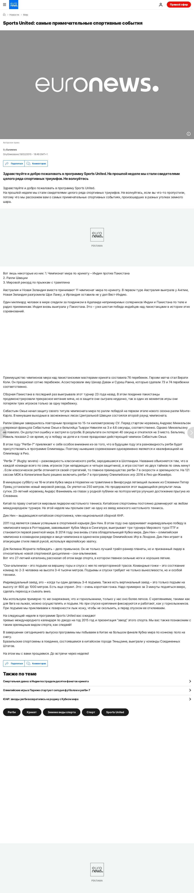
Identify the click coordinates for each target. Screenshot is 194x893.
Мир (25, 15)
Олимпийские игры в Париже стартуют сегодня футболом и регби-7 (46, 690)
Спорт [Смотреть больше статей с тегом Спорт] (91, 712)
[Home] (4, 14)
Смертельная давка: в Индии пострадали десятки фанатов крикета (46, 681)
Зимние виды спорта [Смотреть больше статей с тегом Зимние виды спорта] (62, 712)
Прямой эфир (179, 4)
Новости (14, 15)
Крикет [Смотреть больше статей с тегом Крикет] (32, 712)
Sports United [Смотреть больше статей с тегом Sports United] (115, 712)
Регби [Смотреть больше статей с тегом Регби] (12, 712)
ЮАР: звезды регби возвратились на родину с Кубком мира (40, 699)
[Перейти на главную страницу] (13, 4)
